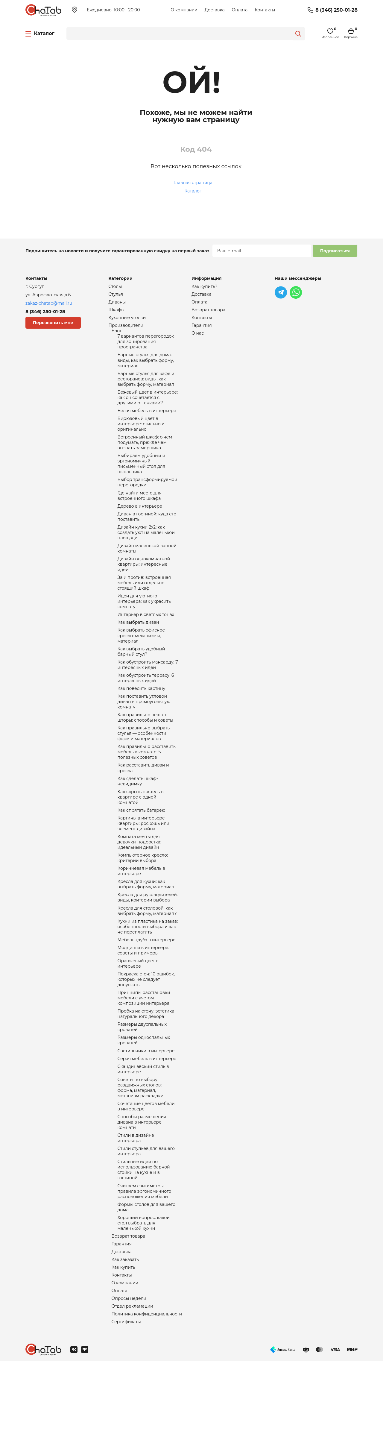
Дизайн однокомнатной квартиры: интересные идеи (144, 589)
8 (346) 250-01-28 (336, 10)
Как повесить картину (141, 725)
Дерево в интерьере (140, 526)
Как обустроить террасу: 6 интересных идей (146, 713)
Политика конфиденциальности (147, 1406)
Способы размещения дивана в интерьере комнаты (142, 1197)
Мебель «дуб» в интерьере (147, 999)
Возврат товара (128, 1322)
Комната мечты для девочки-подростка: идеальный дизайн (139, 892)
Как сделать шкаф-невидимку (138, 826)
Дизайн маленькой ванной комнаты (147, 572)
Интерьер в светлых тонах (146, 644)
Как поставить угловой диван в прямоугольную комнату (144, 739)
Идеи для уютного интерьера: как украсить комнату (144, 630)
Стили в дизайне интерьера (136, 1215)
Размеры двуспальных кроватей (142, 1094)
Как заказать (125, 1347)
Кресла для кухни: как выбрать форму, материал (146, 938)
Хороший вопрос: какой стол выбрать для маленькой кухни (144, 1308)
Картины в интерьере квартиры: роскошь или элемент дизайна (143, 872)
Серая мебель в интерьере (147, 1128)
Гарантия (122, 1330)
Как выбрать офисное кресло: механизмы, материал (141, 667)
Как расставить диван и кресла (143, 811)
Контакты (265, 10)
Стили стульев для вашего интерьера (146, 1229)
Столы (115, 286)
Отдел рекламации (132, 1397)
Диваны (117, 303)
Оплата (239, 10)
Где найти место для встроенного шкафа (140, 514)
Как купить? (204, 286)
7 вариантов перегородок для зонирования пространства (146, 346)
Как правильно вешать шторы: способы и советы (146, 756)
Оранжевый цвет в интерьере (138, 1024)
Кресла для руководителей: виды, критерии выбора (148, 953)
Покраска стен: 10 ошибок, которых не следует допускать (146, 1042)
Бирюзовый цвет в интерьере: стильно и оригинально (141, 436)
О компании (184, 10)
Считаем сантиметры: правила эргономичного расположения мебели (144, 1273)
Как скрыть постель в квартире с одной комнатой (141, 843)
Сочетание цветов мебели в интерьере (146, 1180)
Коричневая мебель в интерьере (141, 924)
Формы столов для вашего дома (147, 1290)
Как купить (123, 1356)
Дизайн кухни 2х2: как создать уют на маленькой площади (146, 555)
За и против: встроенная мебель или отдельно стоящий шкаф (144, 610)
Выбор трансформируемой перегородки (147, 500)
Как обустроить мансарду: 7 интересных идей (148, 699)
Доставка (215, 10)
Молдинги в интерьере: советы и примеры (143, 1010)
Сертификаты (126, 1414)
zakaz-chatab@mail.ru (48, 303)
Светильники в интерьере (146, 1120)
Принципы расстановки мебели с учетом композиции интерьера (144, 1062)
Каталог (193, 191)
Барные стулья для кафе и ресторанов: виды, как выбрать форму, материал (146, 387)
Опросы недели (129, 1389)
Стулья (116, 295)
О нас (198, 337)
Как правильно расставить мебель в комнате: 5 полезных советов (147, 794)
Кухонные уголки (127, 320)
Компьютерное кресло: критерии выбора (143, 910)
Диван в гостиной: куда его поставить (147, 537)
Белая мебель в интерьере (147, 422)
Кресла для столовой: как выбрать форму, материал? (147, 967)
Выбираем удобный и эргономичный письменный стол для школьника (141, 480)
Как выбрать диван (138, 653)
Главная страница (193, 182)
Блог (117, 334)
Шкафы (116, 312)
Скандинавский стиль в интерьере (143, 1139)
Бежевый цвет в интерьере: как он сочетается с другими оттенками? (148, 407)
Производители (126, 328)
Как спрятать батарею (141, 857)
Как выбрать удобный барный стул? (141, 684)
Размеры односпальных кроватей (144, 1108)
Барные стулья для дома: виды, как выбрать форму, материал (146, 367)
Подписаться (335, 251)
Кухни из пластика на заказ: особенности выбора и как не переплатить (148, 984)
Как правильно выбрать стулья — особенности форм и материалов (144, 774)
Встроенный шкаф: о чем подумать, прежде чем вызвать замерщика (145, 456)
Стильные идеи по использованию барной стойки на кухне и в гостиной (144, 1250)
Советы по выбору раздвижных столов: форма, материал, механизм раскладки (141, 1160)
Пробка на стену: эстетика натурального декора (146, 1080)
